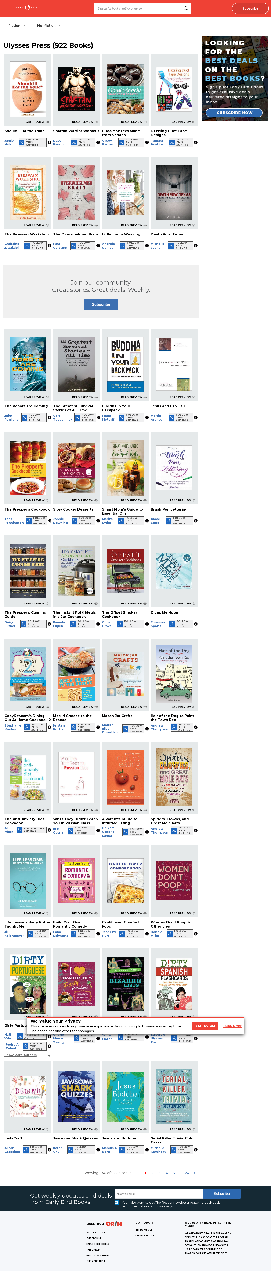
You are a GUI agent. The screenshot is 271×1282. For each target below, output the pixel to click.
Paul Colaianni (60, 246)
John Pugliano (11, 417)
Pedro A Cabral (12, 1046)
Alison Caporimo (12, 1150)
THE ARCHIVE (93, 1238)
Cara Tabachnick (62, 417)
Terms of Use (144, 1230)
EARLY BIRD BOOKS (97, 1244)
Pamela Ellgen (59, 624)
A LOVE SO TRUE (95, 1232)
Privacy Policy (145, 1235)
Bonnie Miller (156, 934)
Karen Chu (58, 1150)
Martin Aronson (158, 417)
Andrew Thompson (159, 727)
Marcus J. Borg (109, 1150)
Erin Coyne (58, 830)
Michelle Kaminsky (158, 1150)
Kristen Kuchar (59, 727)
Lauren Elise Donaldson (111, 728)
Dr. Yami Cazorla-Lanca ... (109, 832)
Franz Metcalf (108, 417)
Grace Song (155, 521)
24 (187, 1173)
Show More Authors (20, 1055)
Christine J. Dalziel (11, 246)
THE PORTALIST (95, 1261)
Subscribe (250, 8)
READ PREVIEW (36, 122)
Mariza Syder (107, 521)
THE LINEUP (93, 1249)
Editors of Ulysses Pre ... (159, 1038)
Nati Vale (7, 1036)
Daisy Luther (9, 624)
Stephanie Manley (12, 727)
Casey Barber (107, 142)
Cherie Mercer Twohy (59, 1038)
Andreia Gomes (108, 246)
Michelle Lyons (157, 246)
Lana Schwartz (61, 934)
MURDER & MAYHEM (97, 1255)
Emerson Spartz (158, 624)
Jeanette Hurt (109, 934)
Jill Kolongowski (14, 934)
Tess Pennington (14, 521)
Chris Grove (107, 624)
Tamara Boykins (157, 142)
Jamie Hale (9, 142)
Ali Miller (8, 830)
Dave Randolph (61, 142)
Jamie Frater (107, 1037)
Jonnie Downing (60, 521)
